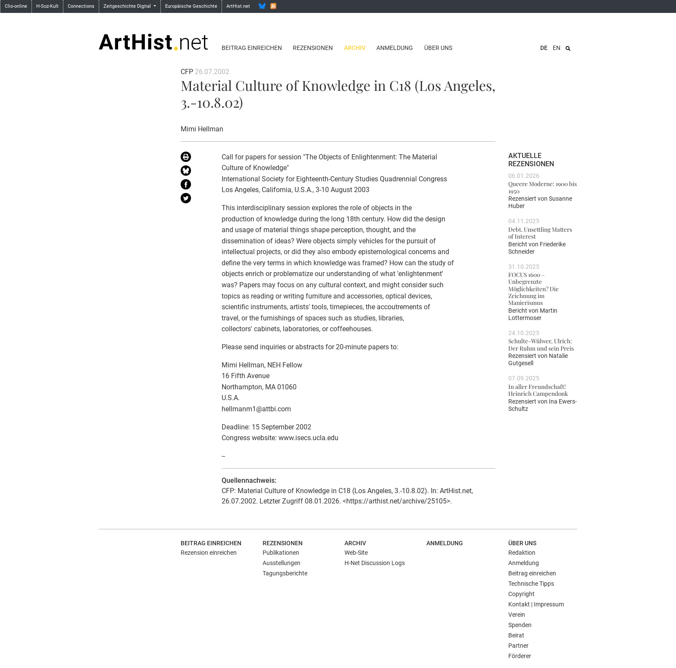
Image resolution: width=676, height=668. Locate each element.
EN (556, 47)
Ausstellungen (281, 562)
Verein (516, 614)
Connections (81, 6)
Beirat (516, 635)
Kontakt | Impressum (536, 604)
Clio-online (16, 6)
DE (544, 47)
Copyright (521, 593)
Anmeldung (394, 47)
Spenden (520, 624)
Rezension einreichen (209, 552)
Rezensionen (313, 47)
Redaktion (521, 552)
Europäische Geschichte (191, 6)
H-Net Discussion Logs (374, 562)
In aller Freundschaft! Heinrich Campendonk (538, 389)
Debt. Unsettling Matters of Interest (540, 232)
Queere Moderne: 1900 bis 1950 (542, 187)
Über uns (438, 47)
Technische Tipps (531, 583)
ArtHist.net (238, 6)
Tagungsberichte (285, 573)
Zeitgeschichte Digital (127, 6)
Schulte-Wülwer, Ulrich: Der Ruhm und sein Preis (541, 344)
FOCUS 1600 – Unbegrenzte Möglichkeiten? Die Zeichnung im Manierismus (533, 288)
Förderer (519, 655)
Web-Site (356, 552)
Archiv (355, 47)
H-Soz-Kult (47, 6)
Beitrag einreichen (252, 47)
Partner (518, 645)
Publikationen (281, 552)
